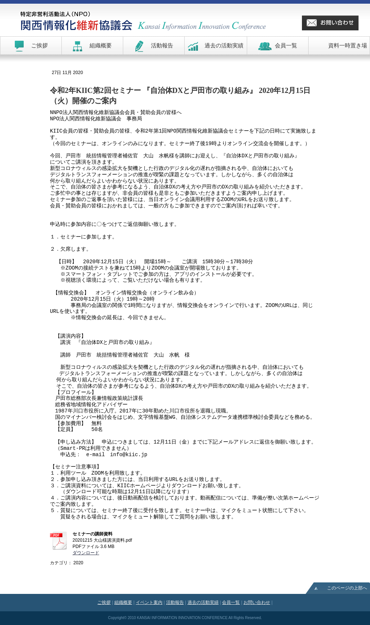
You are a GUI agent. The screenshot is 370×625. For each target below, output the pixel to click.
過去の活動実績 (203, 602)
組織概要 (123, 602)
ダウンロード (86, 552)
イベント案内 (149, 602)
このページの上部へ (347, 588)
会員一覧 (231, 602)
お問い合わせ (256, 602)
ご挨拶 (104, 602)
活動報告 (175, 602)
